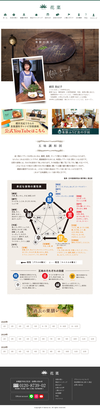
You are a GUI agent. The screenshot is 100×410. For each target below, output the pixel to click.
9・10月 (63, 326)
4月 (28, 326)
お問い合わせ (78, 385)
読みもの (58, 385)
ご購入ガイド (59, 390)
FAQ (56, 396)
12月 (92, 339)
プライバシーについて (81, 379)
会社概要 (58, 393)
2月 (12, 326)
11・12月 (74, 326)
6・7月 (44, 326)
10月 (75, 339)
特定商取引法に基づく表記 (83, 382)
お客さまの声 (59, 387)
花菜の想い (59, 379)
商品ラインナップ (61, 382)
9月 (67, 339)
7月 (51, 339)
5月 (35, 326)
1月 (4, 326)
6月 (43, 339)
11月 (83, 339)
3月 (20, 326)
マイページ (59, 398)
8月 (53, 326)
